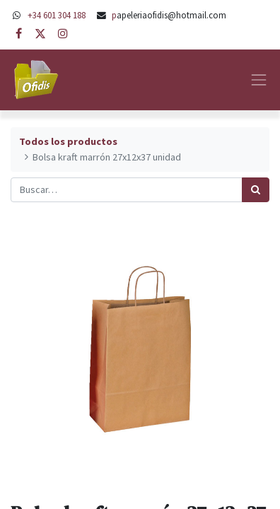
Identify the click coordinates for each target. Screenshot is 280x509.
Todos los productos (68, 141)
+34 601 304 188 (57, 15)
